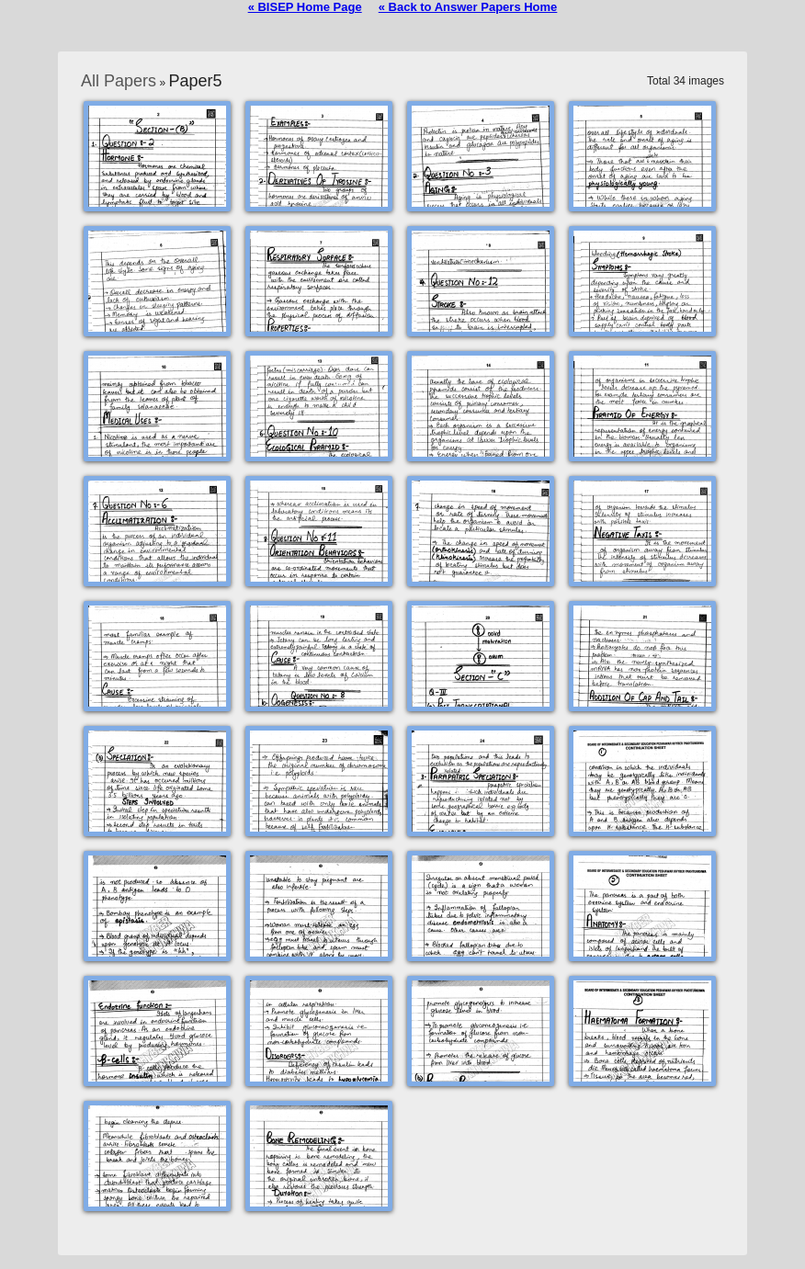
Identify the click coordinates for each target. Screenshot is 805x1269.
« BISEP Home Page (305, 7)
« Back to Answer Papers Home (468, 7)
